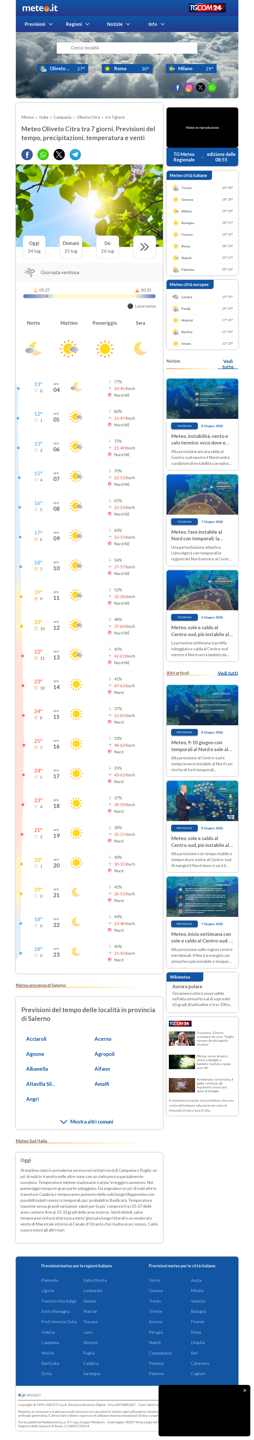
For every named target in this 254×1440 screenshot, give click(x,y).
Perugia (156, 1332)
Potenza (156, 1363)
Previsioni (35, 24)
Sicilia (46, 1373)
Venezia (198, 1300)
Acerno (103, 1039)
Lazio (88, 1332)
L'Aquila (197, 1342)
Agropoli (104, 1054)
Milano (197, 1290)
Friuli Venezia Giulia (59, 1321)
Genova (156, 1290)
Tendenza (184, 426)
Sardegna (91, 1373)
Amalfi (102, 1084)
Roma (196, 1332)
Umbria (48, 1332)
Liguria (47, 1290)
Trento (155, 1300)
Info (152, 24)
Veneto (89, 1300)
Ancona (155, 1321)
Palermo (156, 1373)
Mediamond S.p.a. (54, 1422)
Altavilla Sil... (40, 1084)
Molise (47, 1352)
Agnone (35, 1054)
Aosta (196, 1280)
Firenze (197, 1321)
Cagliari (198, 1373)
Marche (90, 1311)
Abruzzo (90, 1342)
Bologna (198, 1311)
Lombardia (92, 1290)
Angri (32, 1099)
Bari (194, 1352)
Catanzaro (200, 1363)
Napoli (155, 1342)
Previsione (184, 732)
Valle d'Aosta (95, 1280)
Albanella (37, 1069)
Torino (154, 1280)
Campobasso (160, 1352)
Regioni (74, 24)
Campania (50, 1342)
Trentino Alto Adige (59, 1300)
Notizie (115, 24)
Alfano (102, 1069)
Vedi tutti (228, 673)
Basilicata (50, 1363)
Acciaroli (36, 1039)
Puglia (89, 1352)
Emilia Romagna (55, 1311)
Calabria (91, 1363)
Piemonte (50, 1280)
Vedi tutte (228, 364)
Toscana (90, 1321)
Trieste (155, 1311)
